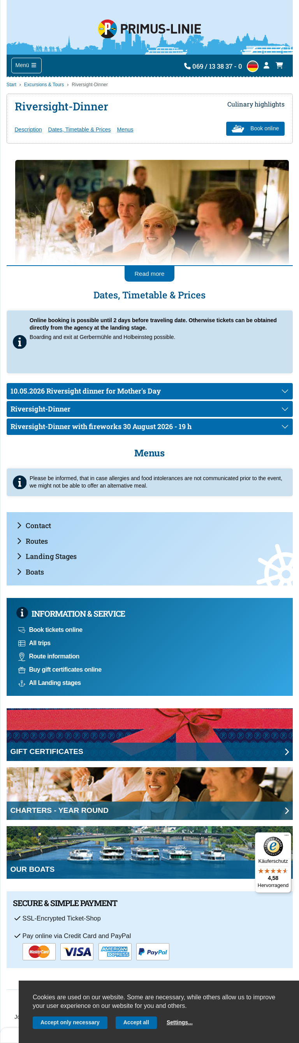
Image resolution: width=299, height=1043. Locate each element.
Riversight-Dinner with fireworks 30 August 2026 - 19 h (101, 426)
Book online (255, 129)
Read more (150, 273)
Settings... (180, 1022)
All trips (34, 643)
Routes (32, 541)
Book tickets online (50, 629)
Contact (34, 525)
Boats (30, 571)
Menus (125, 129)
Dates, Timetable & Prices (79, 129)
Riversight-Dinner (40, 408)
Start (11, 84)
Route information (48, 656)
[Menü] (286, 837)
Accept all (136, 1022)
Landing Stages (47, 556)
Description (28, 129)
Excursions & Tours (44, 84)
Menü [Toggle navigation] (26, 65)
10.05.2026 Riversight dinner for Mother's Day (86, 391)
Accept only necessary (70, 1022)
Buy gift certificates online (60, 669)
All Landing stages (49, 682)
